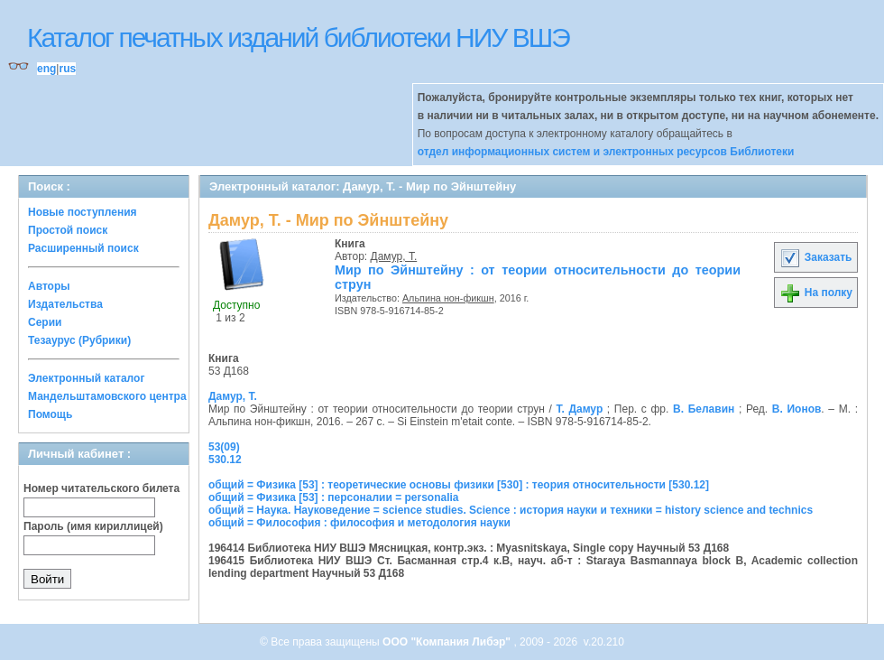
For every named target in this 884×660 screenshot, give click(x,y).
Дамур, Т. (394, 256)
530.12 (225, 459)
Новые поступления (82, 212)
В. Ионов (797, 409)
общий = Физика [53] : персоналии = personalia (333, 497)
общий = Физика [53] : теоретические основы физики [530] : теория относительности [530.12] (458, 485)
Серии (44, 322)
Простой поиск (67, 230)
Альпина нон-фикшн (448, 298)
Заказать (815, 257)
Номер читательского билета (101, 488)
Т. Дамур (579, 409)
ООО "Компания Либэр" (447, 642)
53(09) (224, 447)
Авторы (49, 286)
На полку (815, 292)
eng (46, 68)
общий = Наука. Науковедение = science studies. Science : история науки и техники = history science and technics (510, 510)
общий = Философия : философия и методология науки (359, 522)
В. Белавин (703, 409)
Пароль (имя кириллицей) (93, 526)
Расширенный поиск (83, 248)
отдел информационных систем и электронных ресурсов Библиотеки (606, 151)
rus (67, 68)
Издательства (65, 304)
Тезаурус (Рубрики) (79, 340)
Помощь (50, 414)
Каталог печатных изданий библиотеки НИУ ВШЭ (298, 37)
